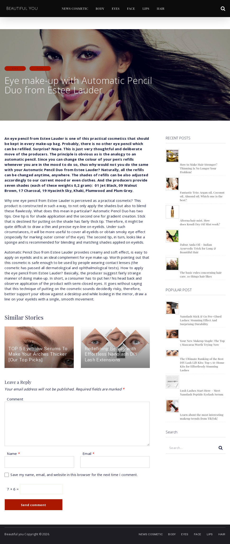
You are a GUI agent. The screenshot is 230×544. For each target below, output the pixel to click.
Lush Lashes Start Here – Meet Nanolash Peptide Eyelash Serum (201, 392)
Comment (15, 399)
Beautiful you (14, 534)
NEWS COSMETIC (73, 9)
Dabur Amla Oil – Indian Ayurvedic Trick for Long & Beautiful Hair (198, 248)
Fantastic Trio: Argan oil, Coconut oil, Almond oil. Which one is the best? (202, 196)
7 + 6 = (13, 489)
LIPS (146, 9)
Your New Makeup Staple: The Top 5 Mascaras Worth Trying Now (202, 342)
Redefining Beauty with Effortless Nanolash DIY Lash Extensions (112, 354)
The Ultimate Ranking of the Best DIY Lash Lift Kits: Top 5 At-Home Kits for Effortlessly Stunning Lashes (202, 364)
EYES (115, 9)
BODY (98, 9)
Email (88, 453)
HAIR (161, 9)
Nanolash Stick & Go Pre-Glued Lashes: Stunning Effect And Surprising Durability (200, 320)
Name (13, 453)
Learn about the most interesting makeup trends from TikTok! (201, 416)
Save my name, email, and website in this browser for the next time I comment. (74, 474)
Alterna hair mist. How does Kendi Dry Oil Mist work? (200, 222)
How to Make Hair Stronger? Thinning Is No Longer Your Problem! (198, 168)
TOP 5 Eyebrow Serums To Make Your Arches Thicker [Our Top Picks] (35, 354)
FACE (131, 9)
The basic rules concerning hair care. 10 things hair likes (201, 274)
